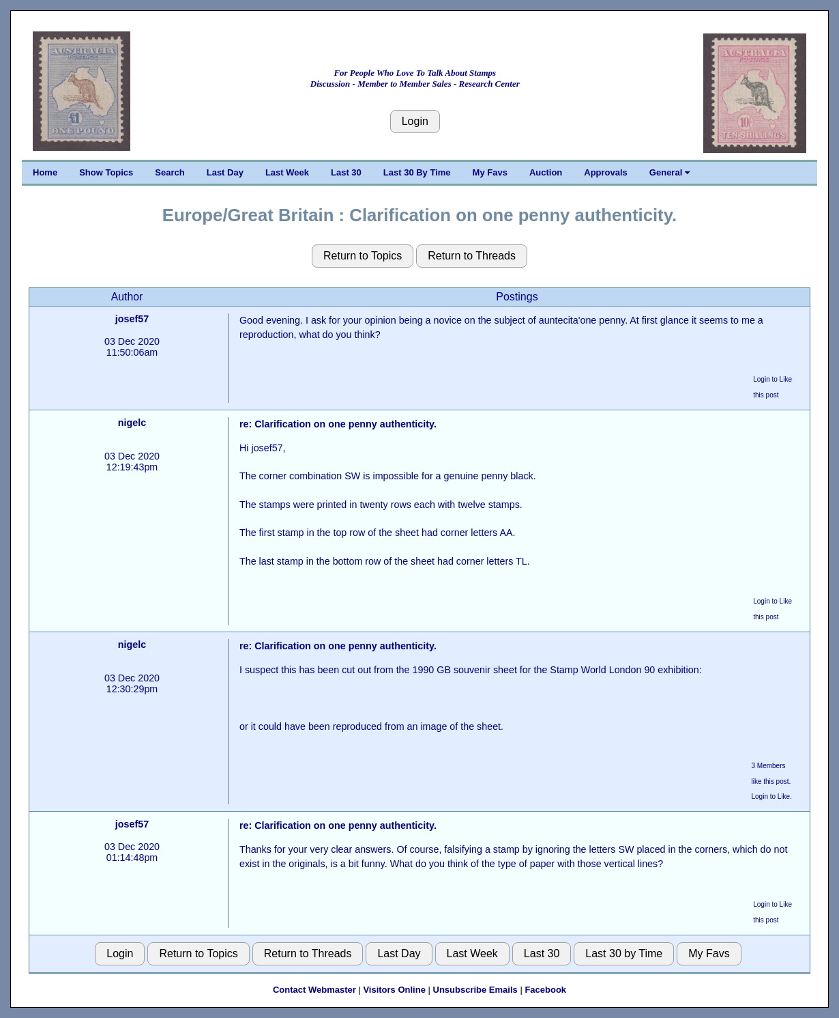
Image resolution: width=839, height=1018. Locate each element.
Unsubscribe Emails (475, 990)
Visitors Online (394, 990)
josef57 (132, 318)
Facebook (545, 990)
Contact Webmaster (314, 990)
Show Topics (106, 172)
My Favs (490, 172)
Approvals (606, 172)
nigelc (132, 422)
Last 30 (346, 172)
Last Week (287, 172)
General (669, 172)
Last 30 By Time (417, 172)
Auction (545, 172)
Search (169, 172)
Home (45, 172)
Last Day (225, 172)
